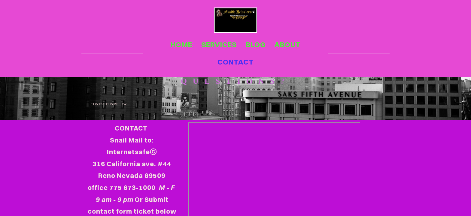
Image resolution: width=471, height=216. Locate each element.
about (288, 44)
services (219, 44)
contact (235, 61)
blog (256, 44)
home (181, 44)
